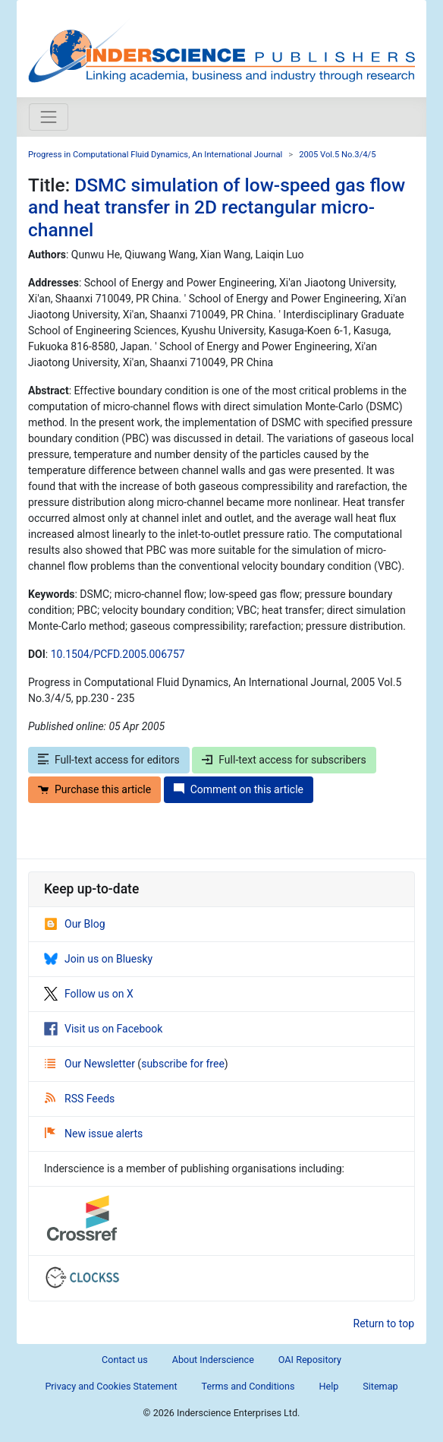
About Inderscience (213, 1359)
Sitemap (380, 1386)
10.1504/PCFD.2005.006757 (118, 654)
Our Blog (74, 924)
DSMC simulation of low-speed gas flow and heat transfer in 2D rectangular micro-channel (216, 207)
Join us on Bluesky (98, 959)
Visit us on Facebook (103, 1029)
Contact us (125, 1359)
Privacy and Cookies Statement (111, 1386)
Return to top (384, 1323)
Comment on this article (238, 789)
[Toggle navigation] (48, 117)
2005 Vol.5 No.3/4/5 (337, 155)
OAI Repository (309, 1359)
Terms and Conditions (248, 1386)
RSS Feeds (80, 1099)
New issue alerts (94, 1133)
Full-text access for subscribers (284, 760)
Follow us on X (89, 994)
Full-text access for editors (109, 760)
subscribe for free (183, 1064)
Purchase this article (94, 789)
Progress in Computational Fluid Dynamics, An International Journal (155, 155)
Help (328, 1386)
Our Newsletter (91, 1064)
